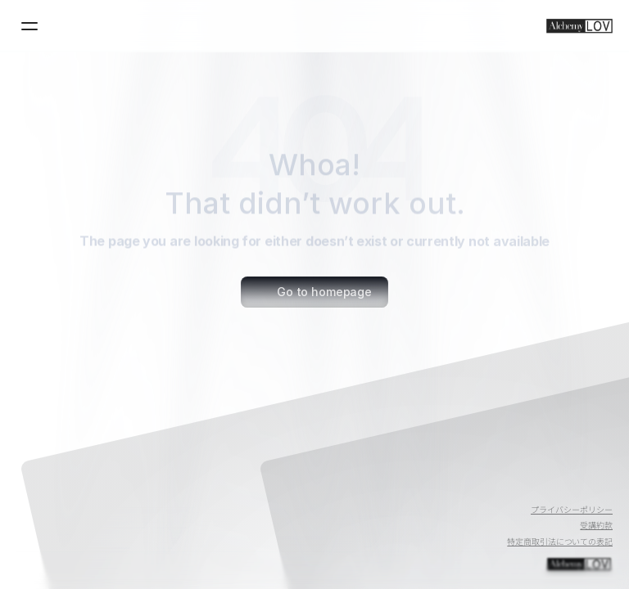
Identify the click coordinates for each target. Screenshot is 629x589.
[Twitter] (560, 487)
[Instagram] (599, 487)
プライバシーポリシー (572, 509)
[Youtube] (521, 487)
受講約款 (596, 525)
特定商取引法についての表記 (560, 541)
